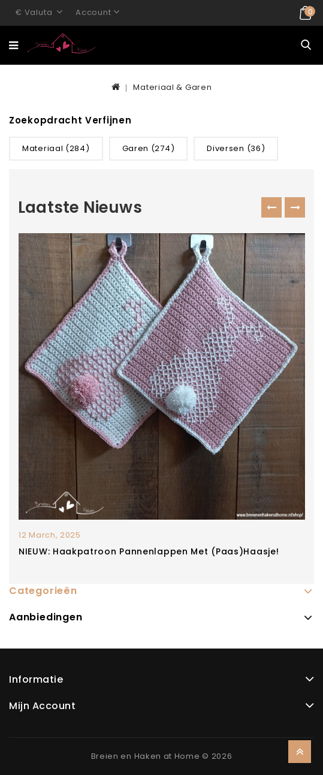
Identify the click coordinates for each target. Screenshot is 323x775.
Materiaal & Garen (172, 87)
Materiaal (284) (56, 148)
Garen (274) (148, 148)
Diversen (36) (236, 148)
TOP (299, 751)
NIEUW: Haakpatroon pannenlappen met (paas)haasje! (149, 551)
